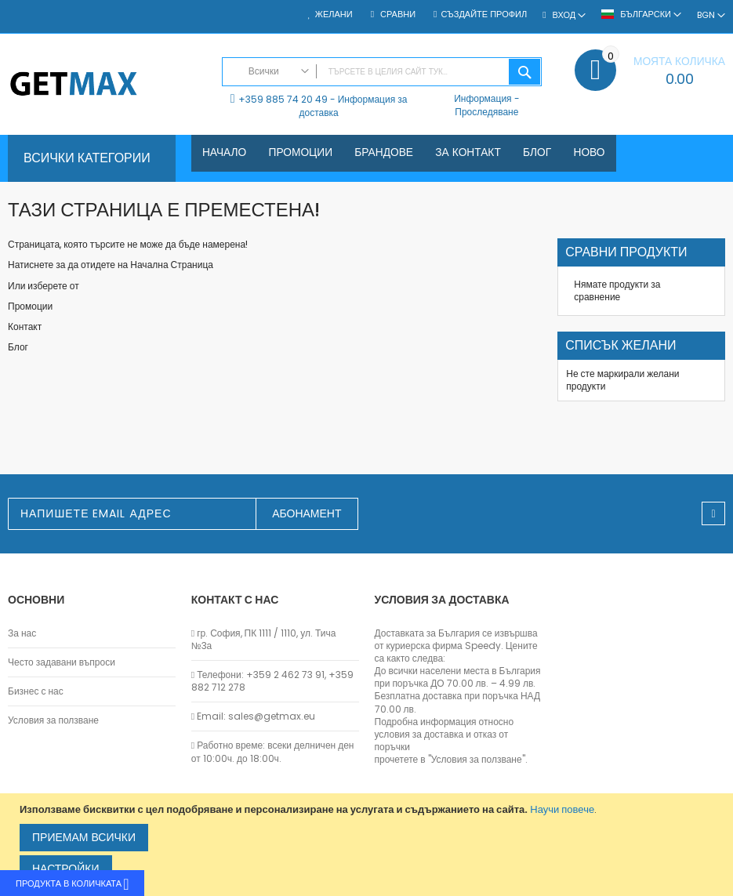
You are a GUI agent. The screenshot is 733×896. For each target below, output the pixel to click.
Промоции (30, 306)
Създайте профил (484, 14)
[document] (368, 845)
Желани (334, 14)
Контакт (25, 326)
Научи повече (562, 809)
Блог (18, 347)
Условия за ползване (53, 720)
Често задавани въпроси (61, 662)
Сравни (396, 14)
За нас (22, 633)
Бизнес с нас (36, 691)
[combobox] (382, 71)
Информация (482, 98)
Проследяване (486, 111)
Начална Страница (171, 264)
